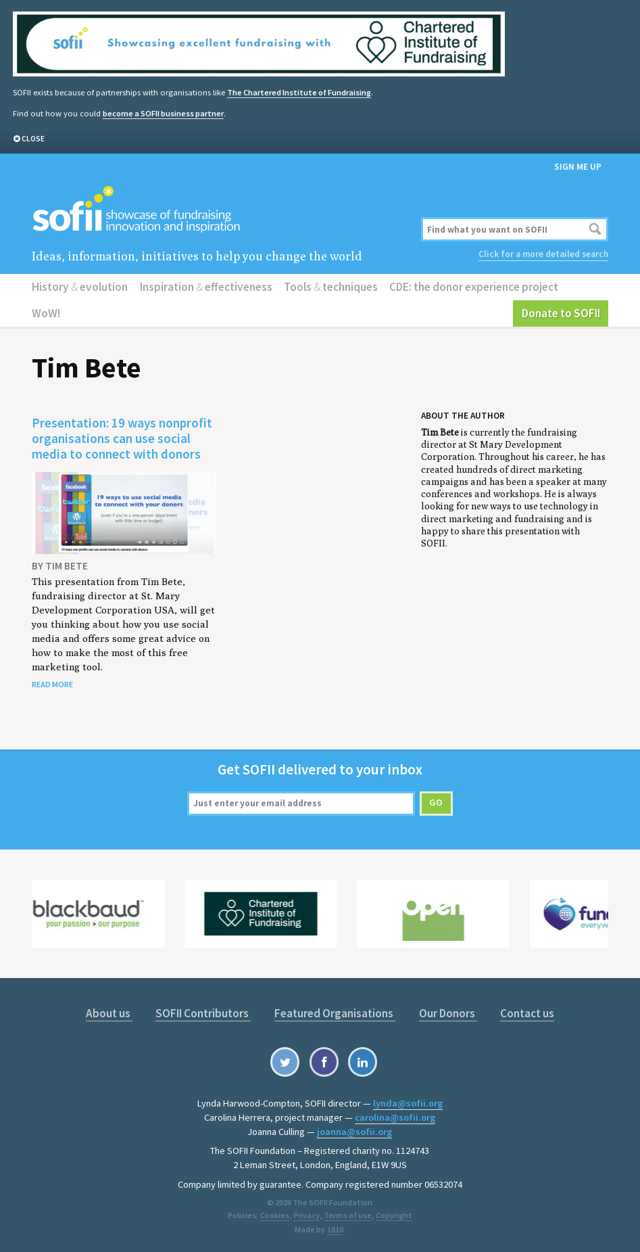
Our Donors (448, 1013)
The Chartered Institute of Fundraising (299, 92)
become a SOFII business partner (163, 113)
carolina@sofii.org (395, 1117)
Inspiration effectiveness (206, 286)
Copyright (393, 1215)
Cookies (274, 1215)
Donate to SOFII (561, 313)
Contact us (527, 1013)
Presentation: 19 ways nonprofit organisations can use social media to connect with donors (122, 438)
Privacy (306, 1215)
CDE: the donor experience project (473, 286)
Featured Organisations (334, 1013)
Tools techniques (331, 286)
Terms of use (347, 1215)
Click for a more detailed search (543, 254)
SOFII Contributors (203, 1013)
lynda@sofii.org (408, 1103)
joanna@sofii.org (354, 1132)
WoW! (46, 313)
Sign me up (577, 166)
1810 (335, 1229)
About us (109, 1013)
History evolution (80, 286)
